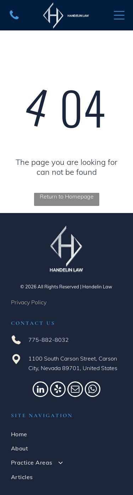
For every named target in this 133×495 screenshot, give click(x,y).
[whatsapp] (92, 390)
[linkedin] (40, 390)
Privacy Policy (28, 302)
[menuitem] (66, 434)
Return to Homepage (67, 196)
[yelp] (58, 390)
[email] (75, 390)
